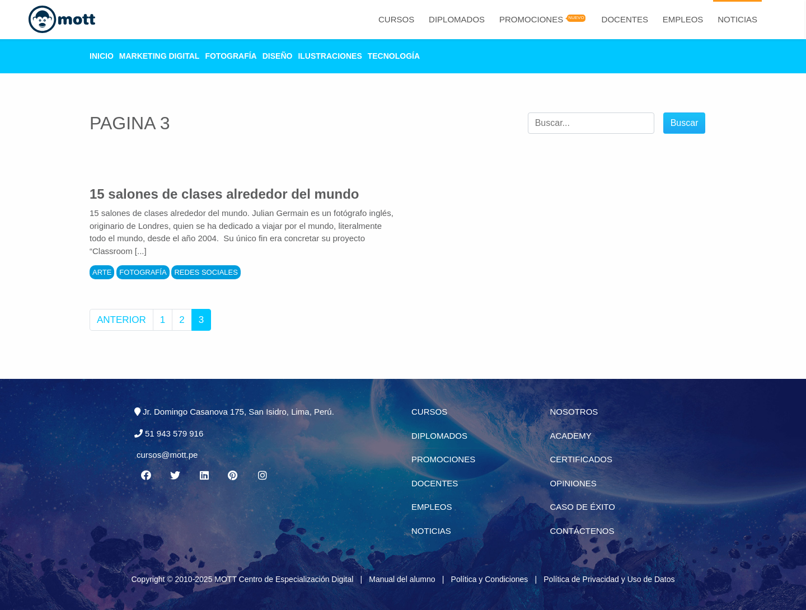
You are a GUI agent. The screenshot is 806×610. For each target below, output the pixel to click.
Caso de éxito (582, 507)
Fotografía (230, 55)
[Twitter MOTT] (174, 475)
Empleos (683, 19)
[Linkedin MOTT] (204, 475)
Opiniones (573, 483)
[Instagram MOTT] (262, 475)
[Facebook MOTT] (145, 475)
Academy (571, 435)
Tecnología (394, 55)
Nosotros (574, 411)
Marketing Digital (159, 55)
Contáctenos (582, 531)
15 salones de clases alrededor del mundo (224, 193)
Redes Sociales (205, 272)
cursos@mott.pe (167, 454)
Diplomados (457, 19)
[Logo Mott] (62, 20)
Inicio (102, 55)
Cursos (396, 19)
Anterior (121, 320)
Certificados (581, 459)
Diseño (278, 55)
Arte (101, 272)
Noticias (737, 19)
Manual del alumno (402, 579)
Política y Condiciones (489, 579)
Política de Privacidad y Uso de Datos (608, 579)
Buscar (685, 123)
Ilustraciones (330, 55)
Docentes (625, 19)
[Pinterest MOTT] (233, 475)
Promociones (531, 19)
